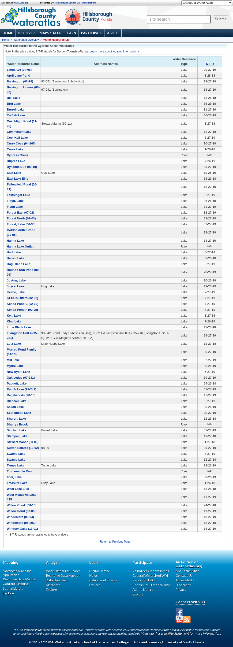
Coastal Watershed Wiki (150, 575)
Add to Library (142, 590)
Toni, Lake (14, 477)
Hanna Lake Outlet (20, 246)
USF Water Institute (86, 3)
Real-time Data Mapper (20, 579)
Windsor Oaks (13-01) (22, 528)
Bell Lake (13, 98)
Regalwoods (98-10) (21, 395)
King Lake (14, 321)
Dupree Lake (16, 161)
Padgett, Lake (17, 383)
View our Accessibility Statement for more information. (181, 633)
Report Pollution (144, 580)
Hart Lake (14, 252)
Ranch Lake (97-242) (21, 389)
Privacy (181, 590)
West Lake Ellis (18, 489)
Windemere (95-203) (21, 523)
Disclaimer (183, 585)
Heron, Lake (15, 258)
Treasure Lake (17, 483)
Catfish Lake (16, 115)
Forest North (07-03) (21, 218)
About (113, 33)
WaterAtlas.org (21, 3)
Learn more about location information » (114, 51)
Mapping (10, 562)
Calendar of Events (103, 580)
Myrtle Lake (15, 366)
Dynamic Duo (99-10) (22, 167)
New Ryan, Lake (18, 371)
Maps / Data (50, 33)
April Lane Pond (18, 75)
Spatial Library (13, 588)
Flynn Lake (15, 206)
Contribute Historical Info (151, 585)
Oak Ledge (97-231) (21, 377)
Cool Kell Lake (17, 137)
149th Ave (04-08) (19, 69)
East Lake (14, 172)
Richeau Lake (16, 401)
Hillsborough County (65, 3)
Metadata (53, 585)
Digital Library (99, 571)
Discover (26, 33)
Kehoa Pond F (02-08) (22, 309)
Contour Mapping (16, 584)
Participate (91, 33)
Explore (8, 593)
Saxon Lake (15, 407)
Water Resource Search (63, 571)
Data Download (57, 580)
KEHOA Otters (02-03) (22, 298)
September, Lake (19, 412)
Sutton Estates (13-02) (23, 448)
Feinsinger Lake (18, 195)
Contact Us (184, 575)
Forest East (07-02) (20, 212)
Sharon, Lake (16, 418)
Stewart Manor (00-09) (22, 442)
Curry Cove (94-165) (21, 143)
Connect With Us (190, 601)
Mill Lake (13, 360)
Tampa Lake (15, 465)
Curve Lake (15, 149)
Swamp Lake (16, 453)
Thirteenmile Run (19, 471)
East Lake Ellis (17, 178)
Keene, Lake (16, 292)
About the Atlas (187, 571)
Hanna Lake (15, 240)
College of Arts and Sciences (139, 642)
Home (8, 33)
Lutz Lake (14, 343)
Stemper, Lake (17, 436)
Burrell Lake (15, 109)
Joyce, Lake (15, 286)
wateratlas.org (189, 566)
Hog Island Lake (18, 264)
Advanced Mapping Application (17, 573)
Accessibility (185, 580)
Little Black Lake (19, 327)
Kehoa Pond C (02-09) (22, 304)
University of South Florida (183, 642)
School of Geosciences (98, 642)
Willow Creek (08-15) (21, 505)
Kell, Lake (14, 315)
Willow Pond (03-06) (21, 511)
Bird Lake (14, 103)
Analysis (53, 562)
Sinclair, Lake (16, 430)
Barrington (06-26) (20, 81)
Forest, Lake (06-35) (21, 224)
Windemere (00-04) (20, 517)
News (93, 575)
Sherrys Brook (17, 424)
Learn (71, 33)
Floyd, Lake (15, 201)
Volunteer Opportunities (150, 571)
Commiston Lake (19, 131)
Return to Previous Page (115, 541)
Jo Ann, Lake (16, 280)
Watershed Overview (26, 39)
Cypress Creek (17, 155)
